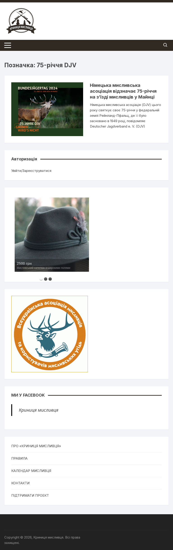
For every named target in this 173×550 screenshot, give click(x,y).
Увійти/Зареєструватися (31, 170)
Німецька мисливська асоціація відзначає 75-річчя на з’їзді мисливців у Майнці (123, 91)
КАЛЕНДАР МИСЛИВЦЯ (31, 471)
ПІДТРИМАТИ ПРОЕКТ (30, 495)
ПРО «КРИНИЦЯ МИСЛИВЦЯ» (36, 446)
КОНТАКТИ (20, 483)
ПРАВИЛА (19, 458)
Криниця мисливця (38, 410)
